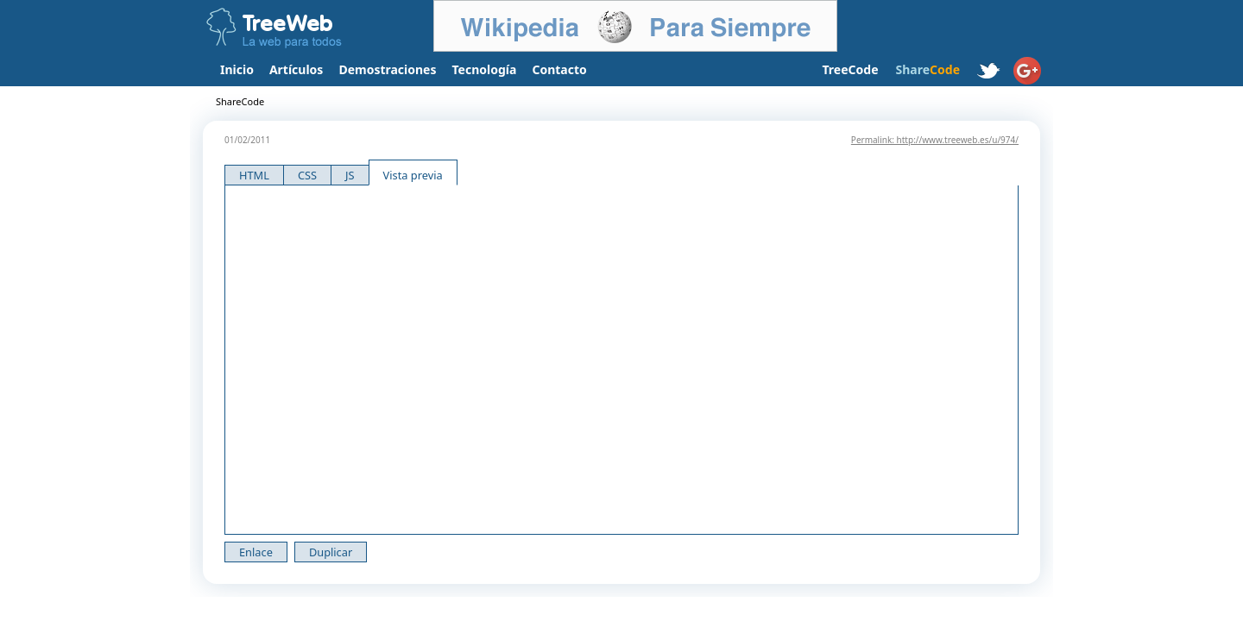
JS (350, 175)
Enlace (256, 552)
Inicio (237, 69)
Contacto (559, 69)
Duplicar (330, 552)
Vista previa (413, 175)
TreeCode (850, 69)
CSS (307, 175)
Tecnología (484, 69)
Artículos (296, 69)
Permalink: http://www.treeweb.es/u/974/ (935, 140)
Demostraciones (387, 69)
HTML (254, 175)
